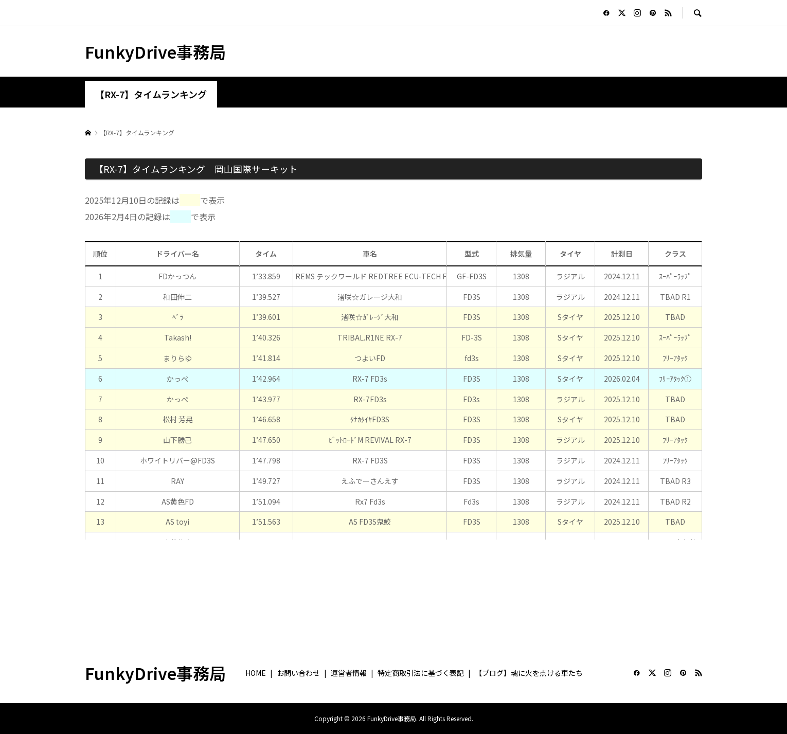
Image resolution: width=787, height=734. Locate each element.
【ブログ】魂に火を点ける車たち (529, 673)
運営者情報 (349, 673)
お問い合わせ (298, 673)
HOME (255, 673)
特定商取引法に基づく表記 (421, 673)
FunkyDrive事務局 (155, 51)
